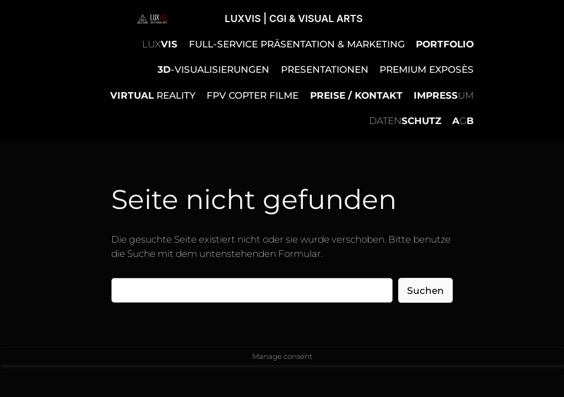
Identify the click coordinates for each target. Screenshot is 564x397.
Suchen (425, 290)
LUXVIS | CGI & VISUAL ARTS (293, 18)
